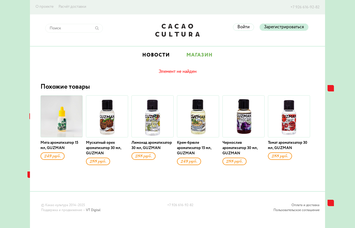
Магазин (199, 55)
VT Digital (93, 210)
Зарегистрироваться (284, 27)
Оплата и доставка (305, 205)
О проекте (45, 7)
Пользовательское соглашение (296, 210)
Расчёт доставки (72, 7)
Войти (243, 27)
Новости (156, 55)
